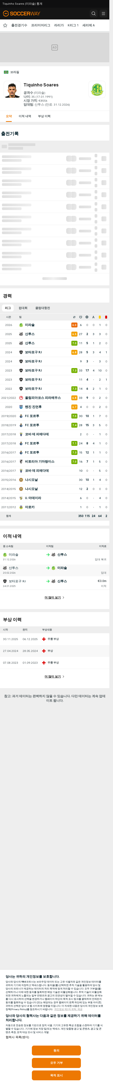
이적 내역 (25, 116)
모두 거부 (56, 1063)
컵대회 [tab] (23, 308)
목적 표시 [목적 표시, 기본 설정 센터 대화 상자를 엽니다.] (56, 1075)
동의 (56, 1050)
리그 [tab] (8, 308)
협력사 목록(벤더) (17, 1037)
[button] (94, 13)
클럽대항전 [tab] (42, 308)
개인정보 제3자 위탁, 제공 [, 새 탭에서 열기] (68, 1009)
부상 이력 (44, 116)
